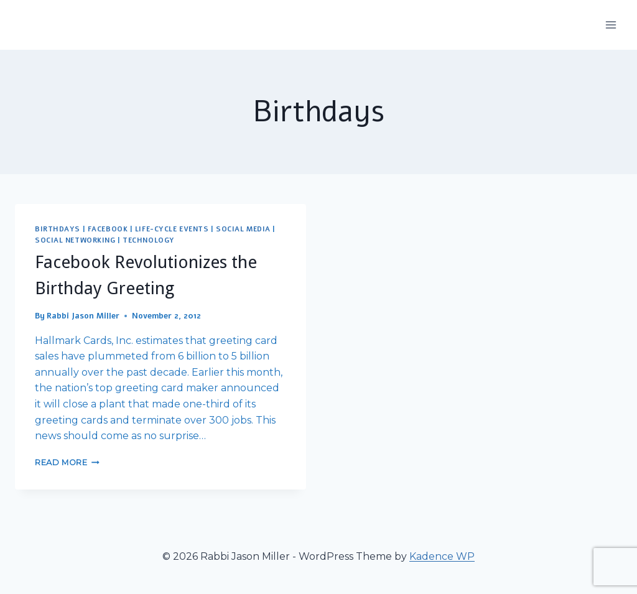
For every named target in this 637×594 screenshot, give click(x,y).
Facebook (108, 229)
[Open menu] (610, 24)
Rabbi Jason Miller (83, 316)
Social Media (243, 229)
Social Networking (75, 240)
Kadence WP (442, 556)
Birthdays (57, 229)
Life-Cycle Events (172, 229)
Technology (149, 240)
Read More (67, 462)
